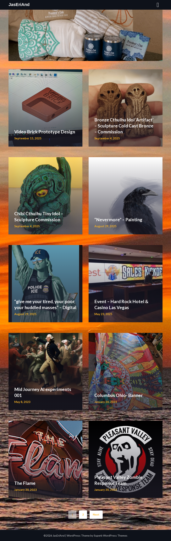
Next (96, 514)
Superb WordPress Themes (110, 535)
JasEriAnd (19, 4)
